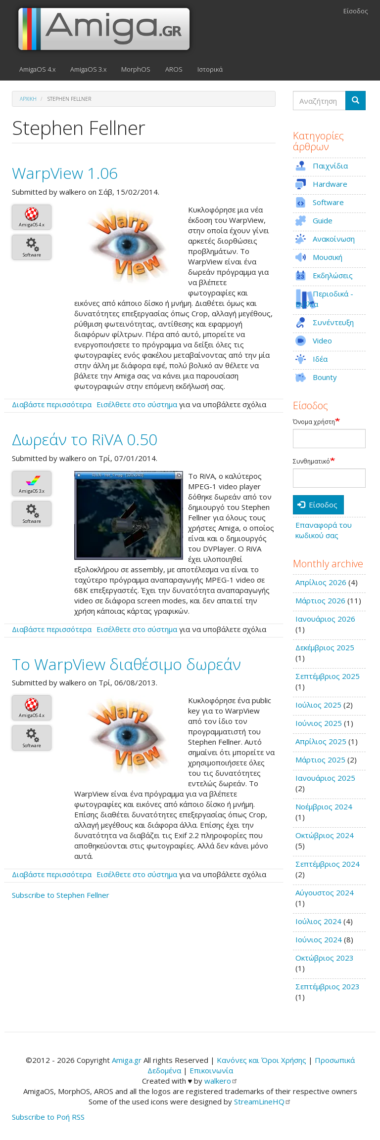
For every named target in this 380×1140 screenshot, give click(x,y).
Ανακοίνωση (334, 239)
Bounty (325, 377)
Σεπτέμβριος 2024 (327, 864)
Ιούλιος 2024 (318, 921)
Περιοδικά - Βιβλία (324, 299)
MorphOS (135, 69)
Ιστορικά (210, 69)
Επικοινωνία (211, 1070)
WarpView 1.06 (65, 172)
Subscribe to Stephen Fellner (60, 895)
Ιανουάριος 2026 (325, 619)
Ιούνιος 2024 (318, 939)
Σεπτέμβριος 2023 (327, 986)
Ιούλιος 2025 (318, 705)
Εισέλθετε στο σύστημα (136, 404)
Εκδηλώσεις (333, 275)
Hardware (330, 184)
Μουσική (327, 257)
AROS (174, 69)
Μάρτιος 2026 (320, 600)
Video (322, 340)
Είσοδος (355, 10)
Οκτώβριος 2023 (324, 958)
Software (32, 255)
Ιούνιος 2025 (318, 723)
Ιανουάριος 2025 (325, 778)
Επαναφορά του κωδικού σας (323, 530)
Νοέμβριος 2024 (323, 806)
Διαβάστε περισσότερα (52, 404)
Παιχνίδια (330, 165)
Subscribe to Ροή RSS (48, 1117)
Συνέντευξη (333, 322)
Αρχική (28, 98)
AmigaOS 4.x (37, 69)
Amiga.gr (127, 1060)
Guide (322, 220)
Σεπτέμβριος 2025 (327, 676)
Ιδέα (320, 359)
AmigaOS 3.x (88, 69)
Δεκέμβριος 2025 (324, 647)
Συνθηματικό (311, 461)
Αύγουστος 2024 (324, 892)
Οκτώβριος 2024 (324, 835)
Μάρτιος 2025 (320, 759)
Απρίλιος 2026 (320, 582)
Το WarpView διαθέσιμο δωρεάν (126, 664)
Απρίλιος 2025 (320, 741)
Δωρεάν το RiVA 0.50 (84, 439)
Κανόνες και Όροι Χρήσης (261, 1060)
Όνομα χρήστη (314, 422)
